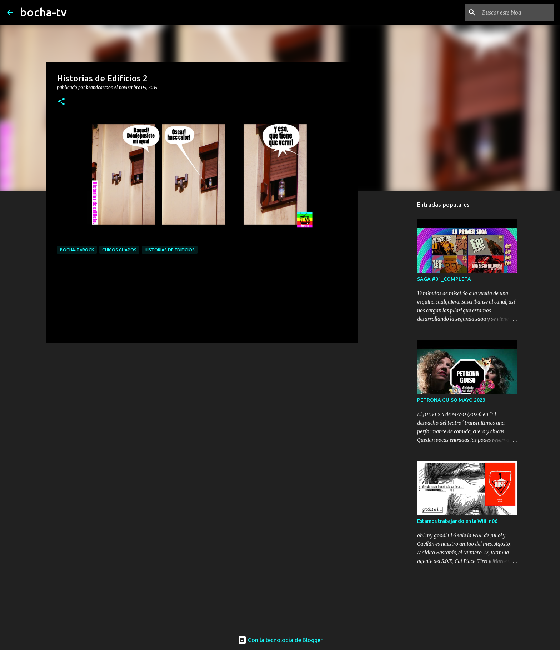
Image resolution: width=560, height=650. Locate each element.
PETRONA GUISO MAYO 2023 (451, 400)
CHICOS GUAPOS (119, 250)
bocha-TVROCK (77, 250)
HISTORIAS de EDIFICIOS (170, 250)
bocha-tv (43, 12)
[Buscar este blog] (516, 12)
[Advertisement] (202, 404)
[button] (61, 102)
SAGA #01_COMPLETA (444, 279)
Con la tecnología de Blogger (280, 640)
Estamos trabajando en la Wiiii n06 (457, 521)
